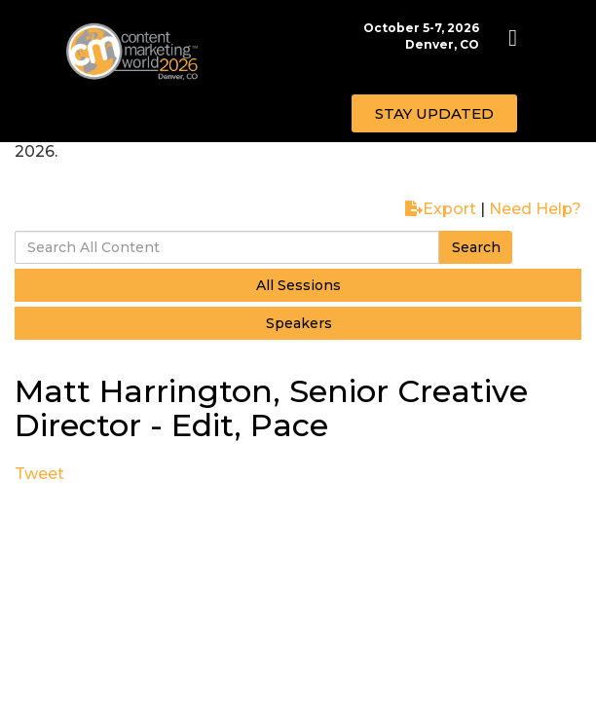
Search (476, 247)
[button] (434, 113)
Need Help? (535, 209)
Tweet (39, 473)
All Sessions (298, 285)
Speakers (299, 323)
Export (440, 209)
